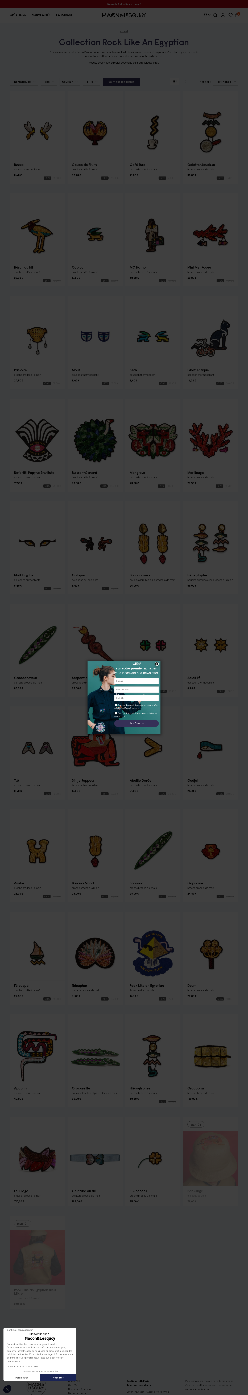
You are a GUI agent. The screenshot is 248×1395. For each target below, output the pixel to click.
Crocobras (195, 1088)
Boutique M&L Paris (138, 1380)
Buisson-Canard (84, 473)
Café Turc (137, 165)
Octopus (78, 575)
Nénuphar (79, 986)
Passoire (20, 370)
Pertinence (223, 81)
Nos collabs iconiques (79, 1389)
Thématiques (21, 81)
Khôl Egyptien (24, 575)
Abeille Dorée (140, 781)
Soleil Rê (194, 678)
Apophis (20, 1088)
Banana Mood (83, 883)
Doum (191, 986)
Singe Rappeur (83, 781)
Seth (133, 370)
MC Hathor (138, 267)
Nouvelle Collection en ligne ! (124, 3)
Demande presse (77, 1393)
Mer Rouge (195, 473)
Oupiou (78, 267)
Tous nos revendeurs (139, 1385)
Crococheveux (26, 678)
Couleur (67, 81)
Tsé (16, 781)
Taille (89, 81)
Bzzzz (19, 165)
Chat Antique (198, 370)
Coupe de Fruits (84, 165)
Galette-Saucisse (201, 165)
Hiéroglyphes (140, 1088)
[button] (18, 15)
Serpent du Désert (86, 678)
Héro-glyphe (197, 575)
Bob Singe (195, 1191)
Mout (76, 370)
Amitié (19, 883)
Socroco (136, 883)
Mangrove (137, 473)
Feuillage (21, 1191)
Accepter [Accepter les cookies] (32, 1377)
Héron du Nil (23, 267)
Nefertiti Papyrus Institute (34, 473)
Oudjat (193, 781)
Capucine (195, 883)
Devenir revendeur (136, 1391)
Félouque (21, 986)
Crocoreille (81, 1088)
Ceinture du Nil (84, 1191)
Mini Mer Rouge (199, 267)
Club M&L (73, 1385)
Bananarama (140, 575)
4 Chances (138, 1191)
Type (46, 81)
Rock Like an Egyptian (147, 986)
